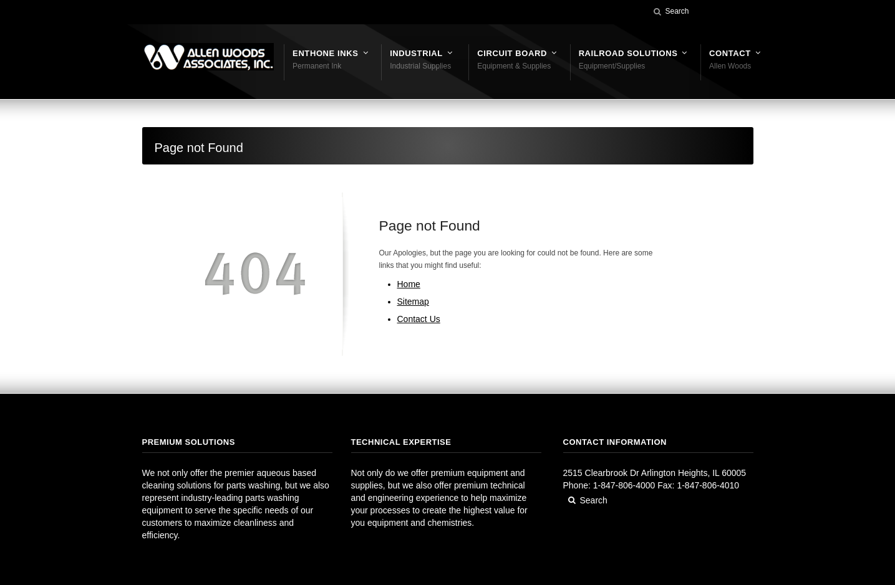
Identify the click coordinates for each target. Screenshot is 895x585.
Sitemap (413, 302)
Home (408, 284)
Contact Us (418, 319)
